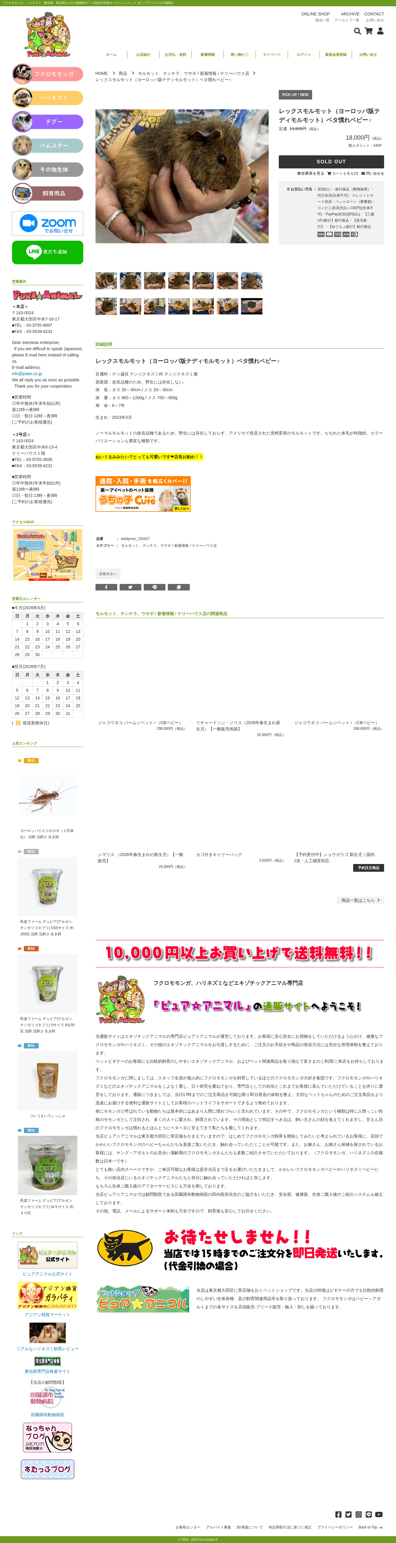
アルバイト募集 (218, 1527)
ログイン (304, 55)
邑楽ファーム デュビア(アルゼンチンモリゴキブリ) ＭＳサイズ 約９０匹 (46, 1206)
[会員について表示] (379, 30)
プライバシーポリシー (335, 1527)
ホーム (111, 55)
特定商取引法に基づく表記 (290, 1527)
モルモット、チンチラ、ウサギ (167, 73)
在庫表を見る (312, 173)
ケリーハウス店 (234, 73)
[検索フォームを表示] (357, 30)
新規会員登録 (336, 55)
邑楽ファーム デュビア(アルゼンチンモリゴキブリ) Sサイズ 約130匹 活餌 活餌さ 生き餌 (47, 1025)
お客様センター (188, 1527)
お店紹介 (143, 55)
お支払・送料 (175, 55)
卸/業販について (250, 1527)
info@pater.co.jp (27, 373)
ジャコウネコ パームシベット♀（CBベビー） (336, 722)
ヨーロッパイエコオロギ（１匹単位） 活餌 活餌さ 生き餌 (47, 834)
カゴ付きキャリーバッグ (219, 854)
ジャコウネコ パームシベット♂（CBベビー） (140, 722)
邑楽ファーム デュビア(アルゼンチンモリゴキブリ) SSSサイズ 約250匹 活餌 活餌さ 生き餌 (46, 928)
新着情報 (208, 55)
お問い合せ (368, 55)
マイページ (272, 55)
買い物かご (239, 55)
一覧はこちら (361, 900)
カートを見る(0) (345, 173)
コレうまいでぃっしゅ (47, 1116)
